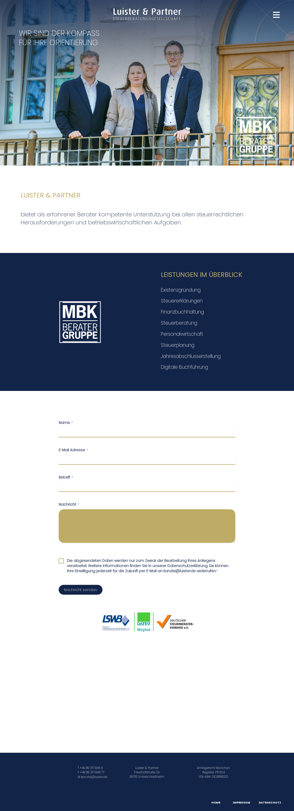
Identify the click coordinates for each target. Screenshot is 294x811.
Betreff (66, 477)
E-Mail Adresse (73, 450)
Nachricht (69, 504)
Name (66, 422)
